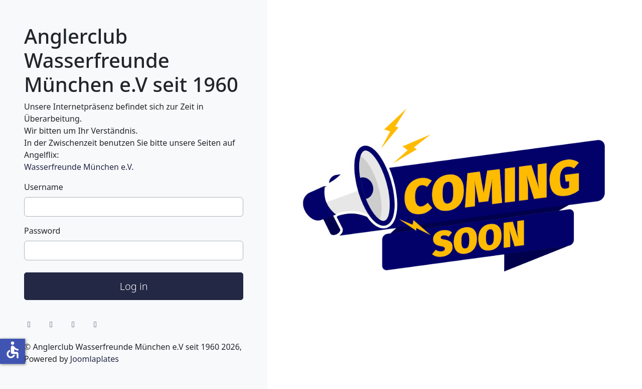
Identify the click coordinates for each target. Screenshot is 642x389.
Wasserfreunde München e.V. (78, 166)
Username (43, 186)
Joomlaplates (94, 358)
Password (42, 230)
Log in (134, 286)
